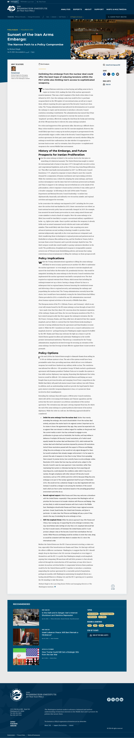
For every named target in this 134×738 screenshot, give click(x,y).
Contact (12, 722)
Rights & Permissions (34, 735)
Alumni (71, 725)
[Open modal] (117, 17)
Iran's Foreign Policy (107, 614)
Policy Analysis (12, 30)
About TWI (47, 725)
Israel (101, 625)
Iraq (95, 625)
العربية (27, 52)
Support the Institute (60, 725)
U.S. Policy (102, 617)
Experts (77, 9)
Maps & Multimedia (117, 9)
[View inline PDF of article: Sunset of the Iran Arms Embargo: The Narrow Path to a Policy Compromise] (113, 65)
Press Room (13, 723)
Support (99, 9)
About (88, 9)
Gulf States (62, 17)
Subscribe (13, 725)
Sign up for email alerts (99, 635)
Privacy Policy (21, 735)
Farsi (32, 52)
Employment (11, 735)
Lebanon (54, 17)
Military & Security (20, 17)
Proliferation (92, 617)
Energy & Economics (34, 17)
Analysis (65, 9)
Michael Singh (14, 49)
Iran (47, 17)
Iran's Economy (93, 614)
